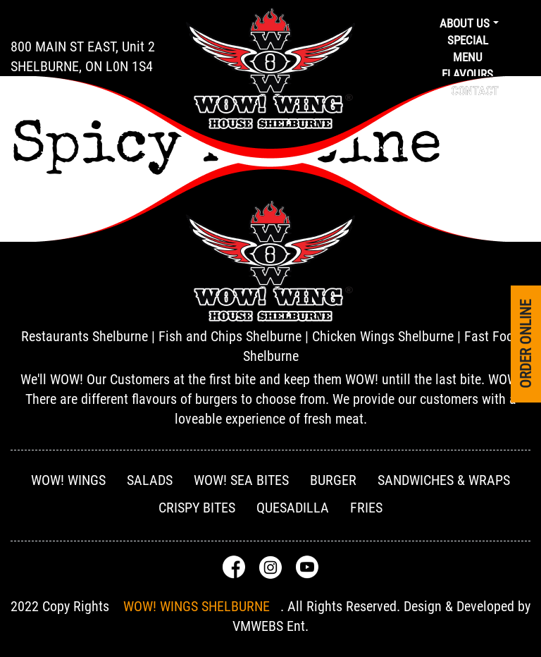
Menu (468, 57)
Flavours (467, 74)
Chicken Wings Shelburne (383, 336)
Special (467, 40)
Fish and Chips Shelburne (229, 336)
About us (465, 23)
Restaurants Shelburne (84, 336)
